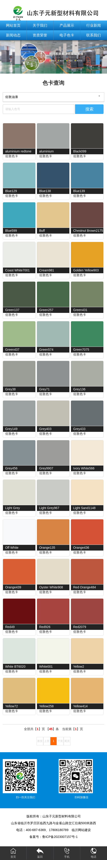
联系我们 (93, 35)
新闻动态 (13, 35)
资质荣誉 (40, 35)
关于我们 (40, 25)
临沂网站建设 (81, 830)
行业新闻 (93, 25)
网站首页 (13, 25)
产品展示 (67, 25)
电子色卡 (67, 35)
